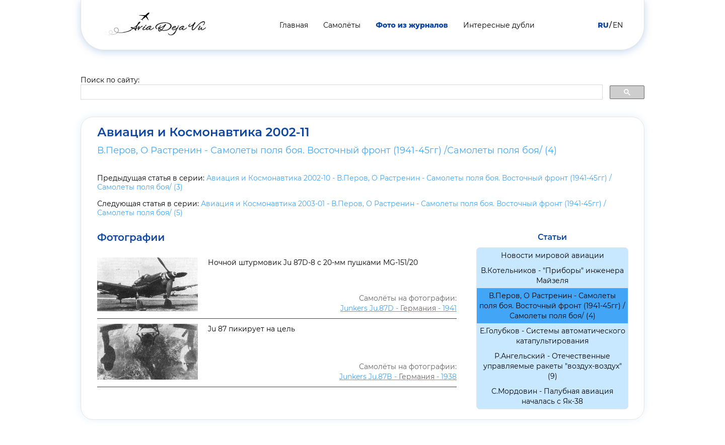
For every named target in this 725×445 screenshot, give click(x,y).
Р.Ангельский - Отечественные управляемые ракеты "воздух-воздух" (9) (552, 366)
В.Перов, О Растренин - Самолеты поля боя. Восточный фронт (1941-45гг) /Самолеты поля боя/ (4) (327, 150)
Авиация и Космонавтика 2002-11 (203, 132)
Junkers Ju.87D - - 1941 (398, 308)
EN (618, 25)
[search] (341, 92)
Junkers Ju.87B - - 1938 (398, 376)
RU (603, 25)
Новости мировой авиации (552, 255)
